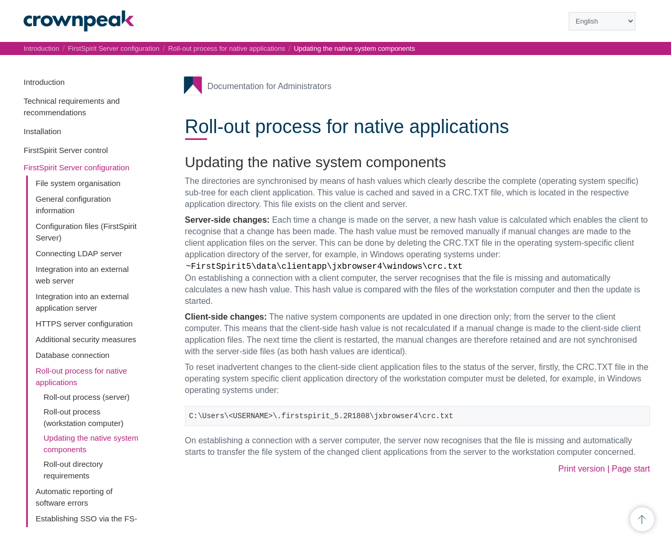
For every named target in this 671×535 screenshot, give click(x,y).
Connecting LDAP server (79, 253)
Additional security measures (86, 339)
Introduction (44, 82)
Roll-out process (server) (86, 396)
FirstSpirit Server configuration (76, 167)
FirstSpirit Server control (66, 150)
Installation (42, 131)
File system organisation (78, 183)
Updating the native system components (354, 48)
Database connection (73, 355)
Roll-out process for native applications (226, 48)
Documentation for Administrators (270, 86)
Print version (581, 468)
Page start (631, 468)
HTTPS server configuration (84, 323)
